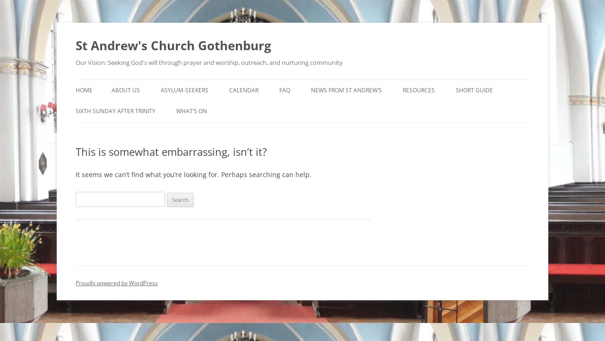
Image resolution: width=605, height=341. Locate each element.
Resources (419, 90)
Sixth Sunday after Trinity (116, 111)
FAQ (284, 90)
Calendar (244, 90)
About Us (126, 90)
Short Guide (474, 90)
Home (84, 90)
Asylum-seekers (184, 90)
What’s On (191, 111)
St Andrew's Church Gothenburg (173, 45)
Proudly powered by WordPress (117, 283)
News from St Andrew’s (346, 90)
